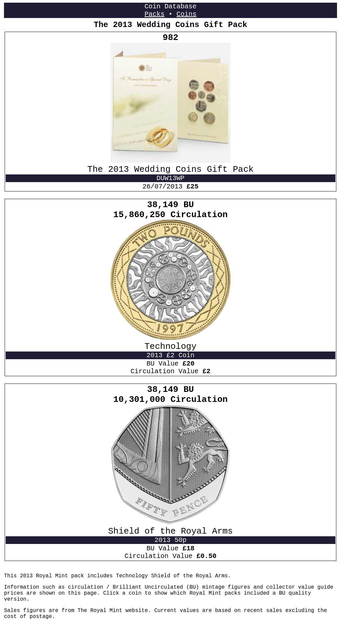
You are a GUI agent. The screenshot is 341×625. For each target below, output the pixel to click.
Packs (155, 14)
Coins (186, 14)
